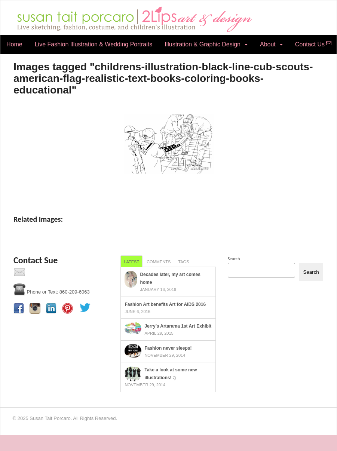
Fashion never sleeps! (168, 348)
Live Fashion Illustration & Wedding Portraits (94, 44)
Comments (159, 262)
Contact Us (310, 44)
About (268, 44)
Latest (131, 262)
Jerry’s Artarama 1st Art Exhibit (177, 326)
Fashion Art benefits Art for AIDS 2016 (165, 304)
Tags (183, 262)
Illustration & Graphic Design (203, 44)
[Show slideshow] (168, 189)
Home (14, 44)
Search (234, 258)
